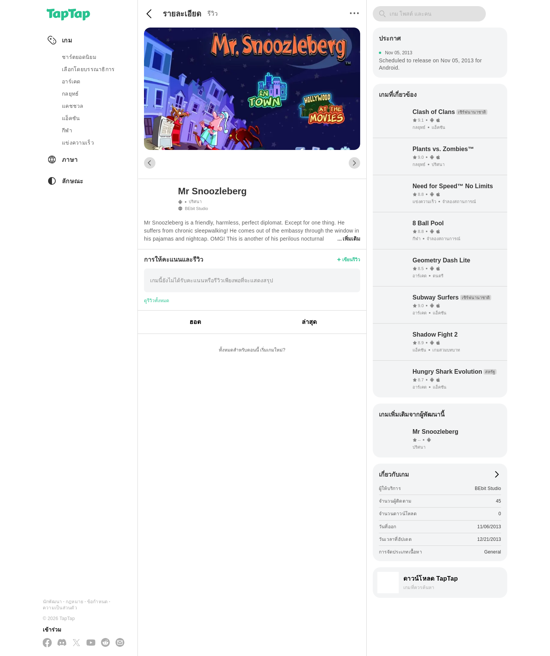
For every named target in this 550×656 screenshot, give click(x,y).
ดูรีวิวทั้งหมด (156, 300)
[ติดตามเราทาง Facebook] (47, 643)
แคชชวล (73, 106)
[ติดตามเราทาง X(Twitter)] (76, 643)
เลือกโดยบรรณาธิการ (88, 69)
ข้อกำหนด (97, 601)
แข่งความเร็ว (78, 143)
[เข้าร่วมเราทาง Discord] (61, 643)
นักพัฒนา (52, 601)
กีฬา (67, 130)
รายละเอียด (182, 14)
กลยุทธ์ (70, 94)
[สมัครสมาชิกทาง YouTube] (90, 643)
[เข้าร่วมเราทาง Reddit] (105, 643)
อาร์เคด (71, 81)
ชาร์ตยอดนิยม (79, 57)
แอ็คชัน (71, 118)
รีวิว (212, 13)
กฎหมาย (74, 601)
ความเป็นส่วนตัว (60, 607)
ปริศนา (195, 201)
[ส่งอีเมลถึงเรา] (120, 643)
